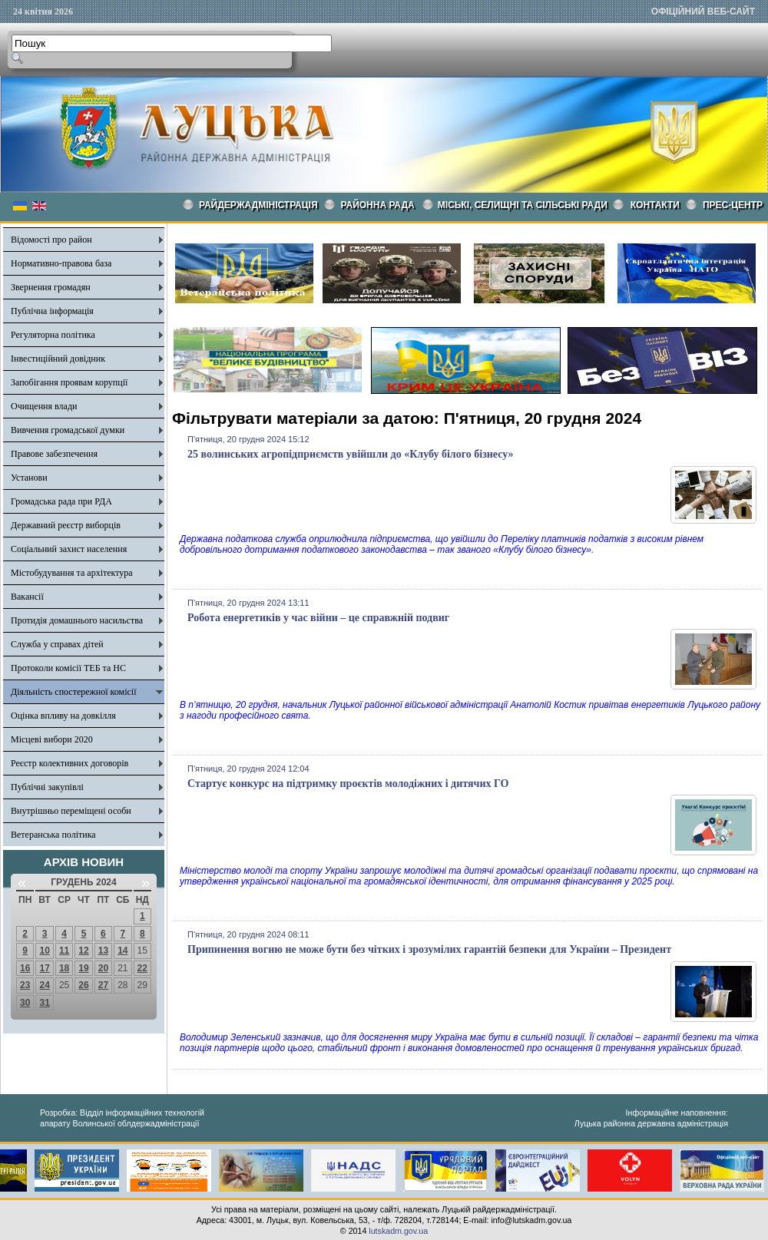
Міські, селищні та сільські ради (522, 205)
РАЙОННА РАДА (378, 205)
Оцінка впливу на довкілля (63, 715)
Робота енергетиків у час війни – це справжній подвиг (318, 617)
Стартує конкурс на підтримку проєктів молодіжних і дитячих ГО (347, 783)
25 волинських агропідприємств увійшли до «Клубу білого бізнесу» (350, 454)
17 (44, 968)
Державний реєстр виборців (66, 525)
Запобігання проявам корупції (69, 382)
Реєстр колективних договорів (69, 763)
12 (83, 950)
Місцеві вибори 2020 (52, 739)
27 (103, 985)
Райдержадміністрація (258, 205)
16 (25, 968)
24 (44, 985)
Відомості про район (51, 239)
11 (64, 950)
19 (83, 968)
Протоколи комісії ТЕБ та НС (68, 668)
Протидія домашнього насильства (77, 620)
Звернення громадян (51, 287)
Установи (29, 477)
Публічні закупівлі (47, 787)
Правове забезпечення (54, 453)
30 (25, 1002)
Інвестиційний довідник (58, 358)
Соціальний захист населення (69, 549)
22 (142, 968)
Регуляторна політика (53, 334)
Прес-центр (733, 205)
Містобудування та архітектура (72, 572)
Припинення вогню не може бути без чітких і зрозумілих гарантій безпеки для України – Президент (429, 949)
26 (83, 985)
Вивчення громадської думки (67, 430)
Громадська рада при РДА (61, 501)
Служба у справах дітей (57, 644)
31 (44, 1002)
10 (44, 950)
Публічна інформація (52, 311)
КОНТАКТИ (655, 205)
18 (64, 968)
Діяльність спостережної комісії (74, 691)
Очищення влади (44, 406)
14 (122, 950)
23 (25, 985)
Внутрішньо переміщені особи (71, 810)
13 (103, 950)
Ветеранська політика (53, 834)
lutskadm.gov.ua (398, 1230)
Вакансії (27, 596)
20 (103, 968)
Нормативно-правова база (61, 263)
